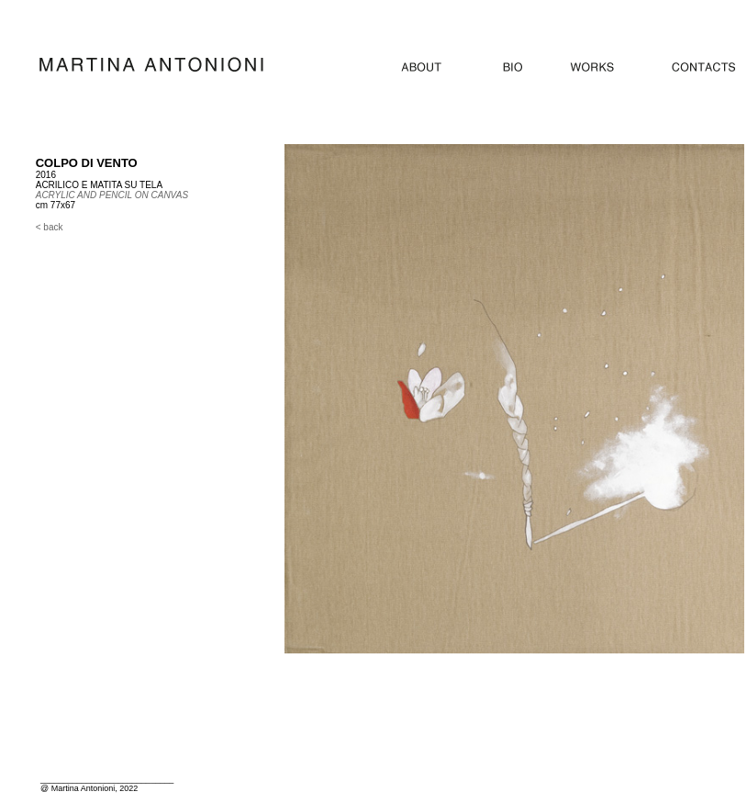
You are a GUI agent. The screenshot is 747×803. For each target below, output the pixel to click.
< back (49, 227)
